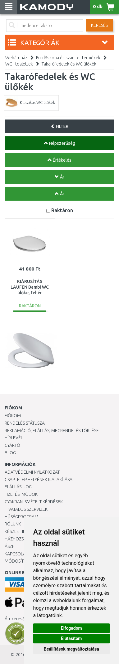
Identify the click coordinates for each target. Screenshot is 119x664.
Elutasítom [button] (71, 638)
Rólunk (13, 523)
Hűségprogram (21, 516)
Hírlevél (14, 437)
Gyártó (12, 445)
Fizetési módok (21, 494)
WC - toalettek (19, 63)
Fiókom (13, 415)
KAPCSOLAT (16, 553)
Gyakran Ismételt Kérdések (34, 501)
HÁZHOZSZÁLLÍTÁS (23, 538)
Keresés (99, 25)
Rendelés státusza (25, 423)
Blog (10, 452)
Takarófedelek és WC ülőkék (69, 63)
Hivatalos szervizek (26, 509)
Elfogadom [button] (71, 628)
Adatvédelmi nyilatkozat (32, 472)
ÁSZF (9, 546)
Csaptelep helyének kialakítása (38, 479)
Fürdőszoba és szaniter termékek (68, 57)
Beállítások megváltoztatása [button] (71, 649)
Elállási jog (18, 486)
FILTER (59, 126)
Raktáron (62, 210)
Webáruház (16, 57)
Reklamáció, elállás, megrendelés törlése (52, 430)
